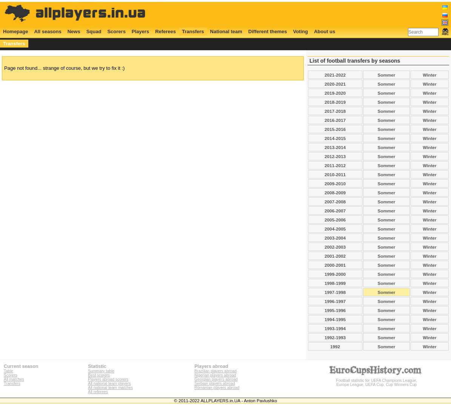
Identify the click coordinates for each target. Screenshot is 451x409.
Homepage (15, 31)
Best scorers (99, 375)
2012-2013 (335, 156)
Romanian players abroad (216, 388)
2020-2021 (335, 83)
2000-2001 (335, 265)
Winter (429, 74)
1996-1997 (335, 301)
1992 (335, 346)
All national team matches (110, 388)
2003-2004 (335, 237)
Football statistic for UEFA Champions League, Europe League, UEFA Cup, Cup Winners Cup (377, 380)
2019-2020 (335, 93)
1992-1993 (335, 337)
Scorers (116, 31)
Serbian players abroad (214, 383)
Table (8, 371)
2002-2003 (335, 246)
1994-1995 (335, 319)
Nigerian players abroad (215, 375)
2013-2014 (335, 147)
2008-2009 (335, 192)
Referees (165, 31)
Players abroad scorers (108, 379)
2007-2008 (335, 201)
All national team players (109, 383)
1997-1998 (335, 292)
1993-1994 (335, 328)
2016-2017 (335, 120)
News (74, 31)
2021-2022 (335, 74)
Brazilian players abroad (215, 371)
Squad (94, 31)
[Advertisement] (311, 14)
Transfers (193, 31)
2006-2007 (335, 210)
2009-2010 (335, 183)
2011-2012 (335, 165)
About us (324, 31)
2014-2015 (335, 138)
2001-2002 (335, 256)
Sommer (387, 74)
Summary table (101, 371)
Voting (300, 31)
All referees (98, 392)
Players (140, 31)
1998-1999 (335, 283)
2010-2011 (335, 174)
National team (226, 31)
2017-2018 (335, 111)
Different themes (267, 31)
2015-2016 (335, 129)
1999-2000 (335, 274)
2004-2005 (335, 228)
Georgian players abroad (215, 379)
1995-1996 (335, 310)
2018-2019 (335, 102)
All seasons (47, 31)
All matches (14, 379)
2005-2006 (335, 219)
